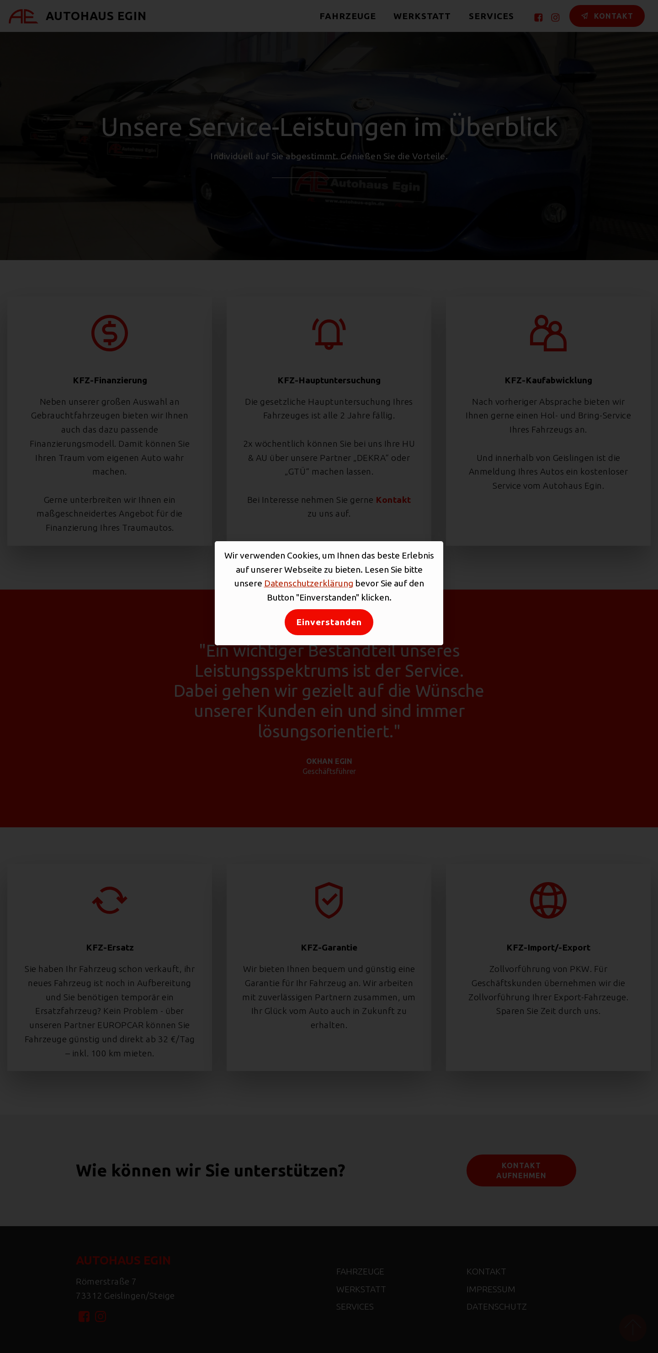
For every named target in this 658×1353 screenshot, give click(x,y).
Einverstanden (329, 622)
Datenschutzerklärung (308, 583)
